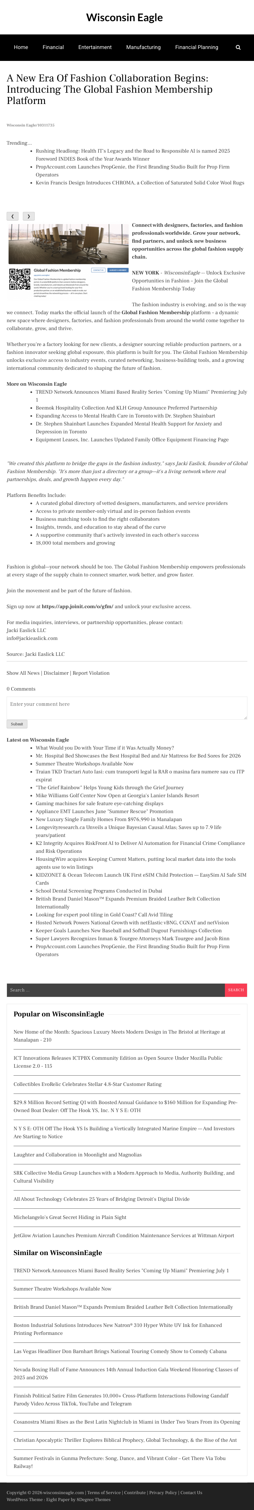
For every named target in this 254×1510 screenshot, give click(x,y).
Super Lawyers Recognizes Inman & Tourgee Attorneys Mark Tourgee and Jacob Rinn (133, 939)
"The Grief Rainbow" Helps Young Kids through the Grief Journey (110, 788)
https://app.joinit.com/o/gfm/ (77, 607)
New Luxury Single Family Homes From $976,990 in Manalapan (109, 819)
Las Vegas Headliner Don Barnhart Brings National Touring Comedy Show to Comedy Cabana (120, 1351)
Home (21, 47)
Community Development (137, 73)
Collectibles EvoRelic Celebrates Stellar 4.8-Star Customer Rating (88, 1084)
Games (22, 73)
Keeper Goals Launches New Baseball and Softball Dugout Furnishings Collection (129, 931)
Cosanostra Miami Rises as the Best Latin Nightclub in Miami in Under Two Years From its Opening (127, 1422)
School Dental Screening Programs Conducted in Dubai (99, 891)
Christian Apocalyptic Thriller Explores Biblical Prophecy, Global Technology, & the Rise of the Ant (125, 1440)
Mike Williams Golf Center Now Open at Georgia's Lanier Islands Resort (117, 796)
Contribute (135, 1493)
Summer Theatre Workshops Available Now (85, 764)
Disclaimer (56, 673)
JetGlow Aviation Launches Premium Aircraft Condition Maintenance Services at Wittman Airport (124, 1236)
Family (85, 73)
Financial (53, 47)
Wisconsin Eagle (124, 17)
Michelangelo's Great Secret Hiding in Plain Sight (70, 1217)
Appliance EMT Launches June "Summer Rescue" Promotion (104, 811)
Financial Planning (196, 47)
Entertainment (95, 47)
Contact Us (191, 1493)
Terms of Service (104, 1493)
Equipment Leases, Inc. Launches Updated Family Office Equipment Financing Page (132, 440)
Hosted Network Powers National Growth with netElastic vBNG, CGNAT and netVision (132, 923)
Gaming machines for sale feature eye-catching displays (99, 804)
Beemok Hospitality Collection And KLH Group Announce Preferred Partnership (126, 408)
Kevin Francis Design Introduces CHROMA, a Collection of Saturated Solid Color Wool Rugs (140, 183)
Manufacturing (143, 47)
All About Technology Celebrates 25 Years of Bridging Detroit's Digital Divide (102, 1199)
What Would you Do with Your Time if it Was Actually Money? (105, 748)
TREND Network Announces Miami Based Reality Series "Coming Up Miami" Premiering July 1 (121, 1271)
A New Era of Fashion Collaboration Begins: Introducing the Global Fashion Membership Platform (110, 89)
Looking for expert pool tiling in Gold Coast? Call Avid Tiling (104, 915)
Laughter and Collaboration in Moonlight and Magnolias (78, 1155)
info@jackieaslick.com (32, 638)
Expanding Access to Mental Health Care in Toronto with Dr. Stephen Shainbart (125, 416)
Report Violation (90, 673)
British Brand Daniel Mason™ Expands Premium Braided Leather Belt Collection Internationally (123, 1307)
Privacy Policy (163, 1493)
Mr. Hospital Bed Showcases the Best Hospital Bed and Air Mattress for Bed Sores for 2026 (138, 756)
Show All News (23, 673)
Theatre (54, 73)
